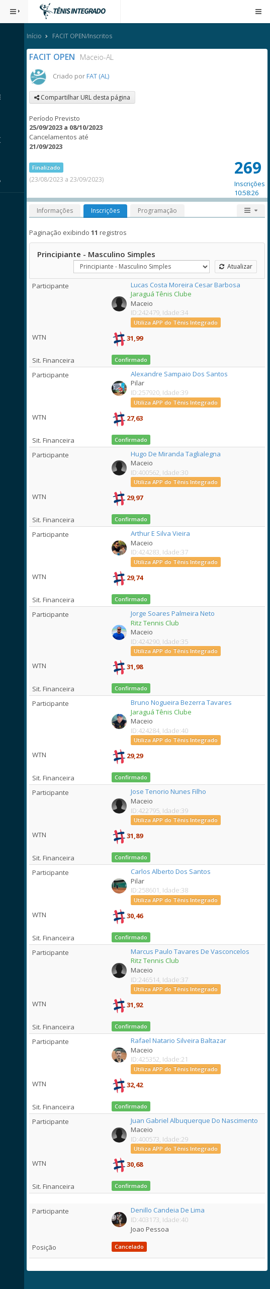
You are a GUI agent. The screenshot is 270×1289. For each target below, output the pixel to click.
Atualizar (235, 266)
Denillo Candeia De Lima (170, 1210)
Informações (59, 210)
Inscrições (109, 210)
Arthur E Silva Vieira (163, 533)
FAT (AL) (102, 75)
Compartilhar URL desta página (86, 97)
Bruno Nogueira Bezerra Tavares (183, 702)
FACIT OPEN (56, 56)
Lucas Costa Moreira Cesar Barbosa (188, 284)
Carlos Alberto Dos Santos (173, 871)
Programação (161, 210)
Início (38, 36)
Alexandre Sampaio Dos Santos (181, 373)
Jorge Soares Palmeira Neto (175, 613)
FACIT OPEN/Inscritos (86, 36)
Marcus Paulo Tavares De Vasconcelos (192, 951)
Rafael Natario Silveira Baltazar (181, 1040)
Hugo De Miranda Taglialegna (178, 453)
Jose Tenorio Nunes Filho (171, 791)
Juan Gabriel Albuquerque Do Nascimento (196, 1120)
